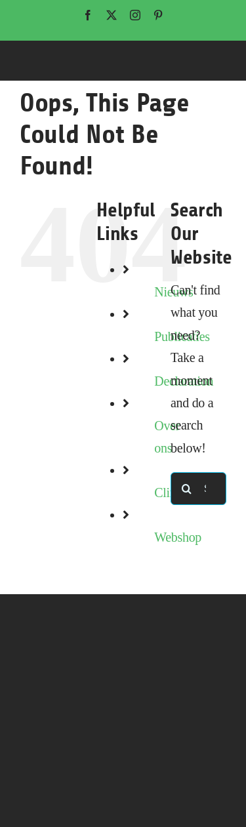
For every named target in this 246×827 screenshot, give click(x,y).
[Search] (187, 488)
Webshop (177, 537)
